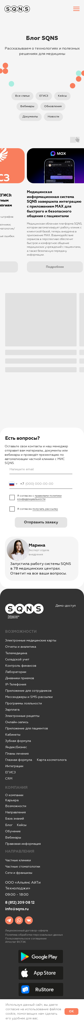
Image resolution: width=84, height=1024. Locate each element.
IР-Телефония (15, 684)
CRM (8, 778)
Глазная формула (18, 760)
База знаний (14, 818)
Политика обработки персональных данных (34, 935)
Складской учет (17, 659)
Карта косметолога (52, 760)
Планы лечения (17, 754)
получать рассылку (45, 509)
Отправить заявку (41, 522)
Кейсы (62, 96)
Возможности (15, 806)
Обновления (53, 106)
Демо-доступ (65, 606)
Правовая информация (23, 844)
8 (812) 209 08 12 (19, 903)
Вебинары (27, 106)
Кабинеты (12, 735)
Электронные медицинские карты (30, 640)
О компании (14, 795)
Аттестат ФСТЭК (15, 942)
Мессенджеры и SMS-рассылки (29, 697)
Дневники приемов (19, 678)
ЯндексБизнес (16, 747)
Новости (53, 116)
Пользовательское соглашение (26, 938)
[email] (40, 469)
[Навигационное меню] (76, 9)
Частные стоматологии (22, 866)
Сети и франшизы (18, 873)
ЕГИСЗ (43, 96)
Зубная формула (18, 741)
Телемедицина (16, 653)
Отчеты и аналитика (20, 647)
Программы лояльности (23, 703)
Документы (30, 116)
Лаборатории (15, 672)
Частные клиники (18, 860)
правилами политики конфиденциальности (39, 497)
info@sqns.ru (17, 909)
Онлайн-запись (16, 722)
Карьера (12, 800)
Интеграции (14, 766)
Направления (15, 812)
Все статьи (22, 96)
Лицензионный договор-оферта (26, 930)
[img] (9, 920)
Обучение (13, 831)
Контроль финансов (20, 666)
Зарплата (12, 710)
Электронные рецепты (22, 716)
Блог (9, 825)
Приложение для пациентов (26, 728)
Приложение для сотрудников (28, 691)
